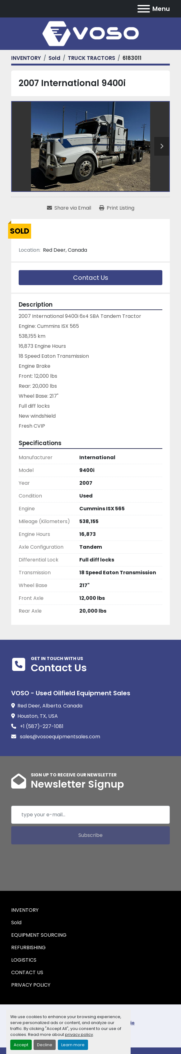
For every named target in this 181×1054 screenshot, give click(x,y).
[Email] (90, 815)
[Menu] (143, 8)
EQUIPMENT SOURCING (39, 935)
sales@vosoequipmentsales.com (59, 736)
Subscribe (90, 835)
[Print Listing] (116, 208)
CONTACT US (27, 972)
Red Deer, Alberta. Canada (49, 705)
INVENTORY (25, 910)
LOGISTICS (23, 960)
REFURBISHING (28, 947)
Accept (21, 1044)
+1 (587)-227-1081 (41, 726)
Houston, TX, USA (37, 716)
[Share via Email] (69, 208)
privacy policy (79, 1034)
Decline (44, 1044)
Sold (16, 922)
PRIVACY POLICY (30, 984)
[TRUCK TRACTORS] (91, 58)
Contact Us (90, 277)
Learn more (73, 1044)
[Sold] (54, 58)
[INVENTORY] (26, 58)
